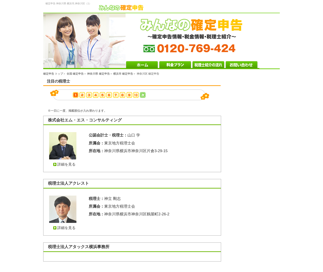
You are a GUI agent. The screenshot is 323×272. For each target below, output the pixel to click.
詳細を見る (66, 164)
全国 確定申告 (75, 73)
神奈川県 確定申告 (98, 73)
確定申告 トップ (53, 73)
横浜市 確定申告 (123, 73)
